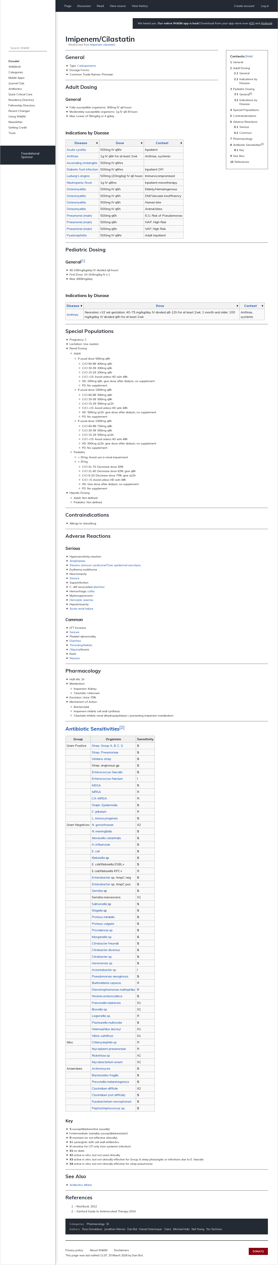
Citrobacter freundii (105, 943)
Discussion (84, 6)
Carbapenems (86, 65)
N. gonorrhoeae (102, 825)
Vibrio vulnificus (102, 1036)
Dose (120, 143)
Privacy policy (74, 1250)
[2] (122, 727)
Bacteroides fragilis (105, 1075)
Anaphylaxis (77, 561)
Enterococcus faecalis (107, 772)
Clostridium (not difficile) (108, 1095)
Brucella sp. (100, 1009)
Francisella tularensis (106, 1003)
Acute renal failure (81, 608)
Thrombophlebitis (81, 645)
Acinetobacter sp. (104, 970)
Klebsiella (98, 858)
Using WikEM (17, 116)
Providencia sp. (102, 930)
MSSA (96, 785)
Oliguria (75, 649)
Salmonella (99, 904)
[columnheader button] (82, 143)
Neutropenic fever (79, 183)
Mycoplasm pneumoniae (109, 1049)
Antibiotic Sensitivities (92, 729)
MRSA (96, 792)
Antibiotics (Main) (81, 1185)
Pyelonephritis (77, 235)
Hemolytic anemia (81, 600)
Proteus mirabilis (103, 917)
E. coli (96, 851)
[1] (83, 260)
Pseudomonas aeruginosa (110, 976)
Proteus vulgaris (103, 924)
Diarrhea (75, 641)
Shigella (97, 910)
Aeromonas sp (102, 963)
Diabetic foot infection (82, 169)
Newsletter (16, 122)
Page (67, 6)
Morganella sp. (102, 937)
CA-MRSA (99, 798)
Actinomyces (101, 1068)
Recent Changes (19, 111)
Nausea (75, 658)
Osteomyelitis (76, 189)
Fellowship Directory (22, 105)
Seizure (74, 578)
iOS (252, 23)
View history (140, 6)
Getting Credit (18, 127)
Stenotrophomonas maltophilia (113, 989)
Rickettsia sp (101, 1055)
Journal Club (16, 83)
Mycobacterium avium (107, 1062)
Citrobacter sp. (102, 957)
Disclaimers (121, 1250)
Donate (258, 1251)
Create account (244, 6)
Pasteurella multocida (107, 1022)
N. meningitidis (102, 831)
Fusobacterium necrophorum (111, 1101)
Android (266, 23)
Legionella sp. (101, 1016)
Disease (81, 143)
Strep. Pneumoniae (105, 752)
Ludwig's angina (78, 176)
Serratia (97, 891)
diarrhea (98, 587)
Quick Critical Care (20, 94)
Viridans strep (101, 759)
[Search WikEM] (28, 48)
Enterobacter (101, 877)
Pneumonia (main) (79, 215)
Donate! (14, 61)
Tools (12, 133)
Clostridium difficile (105, 1088)
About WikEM (98, 1250)
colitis (91, 591)
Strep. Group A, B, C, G (107, 746)
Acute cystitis (76, 150)
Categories (16, 72)
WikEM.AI (15, 66)
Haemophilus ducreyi (106, 1029)
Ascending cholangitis (82, 163)
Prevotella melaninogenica (110, 1082)
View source (118, 6)
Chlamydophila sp (104, 1042)
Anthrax (72, 156)
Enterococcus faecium (107, 779)
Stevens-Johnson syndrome (88, 565)
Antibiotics (15, 89)
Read (100, 6)
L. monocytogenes (105, 818)
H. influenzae (101, 844)
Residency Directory (21, 100)
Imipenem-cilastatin (102, 44)
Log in (265, 6)
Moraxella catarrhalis (106, 838)
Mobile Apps (17, 78)
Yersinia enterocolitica (107, 996)
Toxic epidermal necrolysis (124, 565)
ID (108, 1224)
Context (162, 143)
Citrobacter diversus (106, 950)
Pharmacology (96, 1224)
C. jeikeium (99, 811)
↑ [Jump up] (75, 1206)
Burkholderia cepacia (106, 983)
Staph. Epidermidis (105, 805)
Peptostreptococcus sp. (108, 1108)
